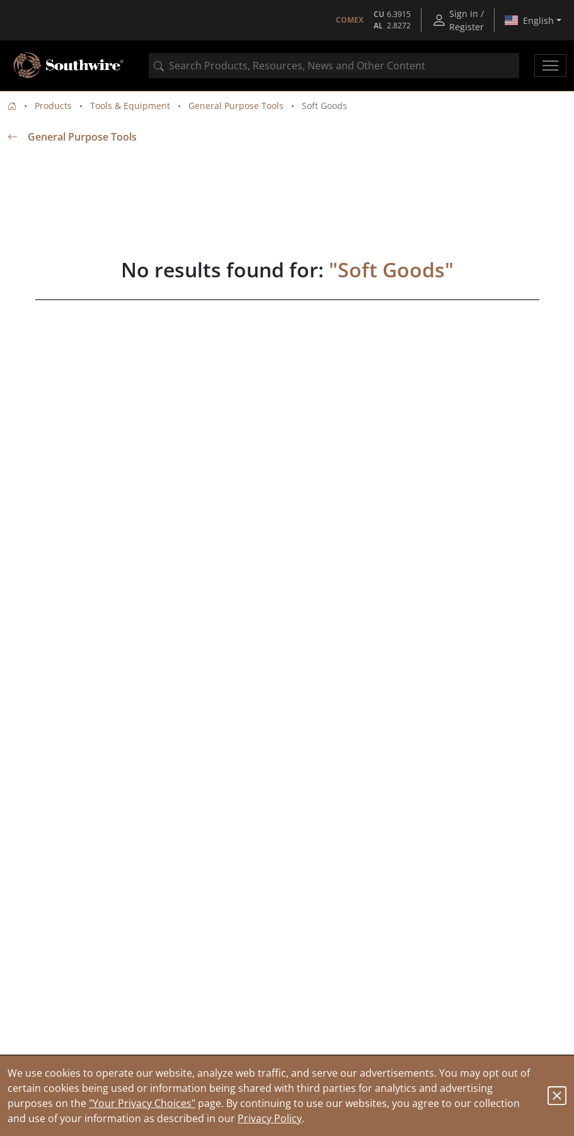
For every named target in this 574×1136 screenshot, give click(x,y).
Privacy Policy (270, 1118)
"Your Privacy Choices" (142, 1103)
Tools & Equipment (130, 106)
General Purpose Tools (236, 106)
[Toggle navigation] (550, 65)
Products (53, 106)
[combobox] (334, 65)
